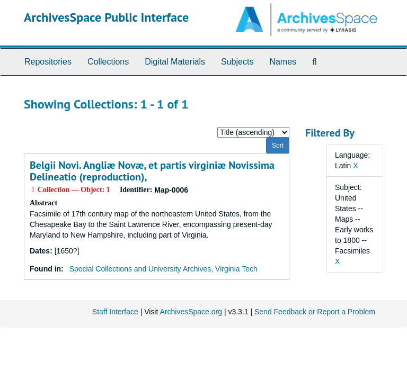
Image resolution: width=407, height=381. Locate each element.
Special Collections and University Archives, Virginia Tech (163, 269)
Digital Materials (175, 61)
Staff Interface (115, 311)
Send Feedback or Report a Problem (314, 311)
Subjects (237, 61)
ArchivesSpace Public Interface (106, 17)
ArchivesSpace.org (191, 311)
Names (282, 61)
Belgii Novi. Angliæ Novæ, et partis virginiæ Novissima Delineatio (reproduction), (152, 171)
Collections (108, 61)
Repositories (48, 61)
